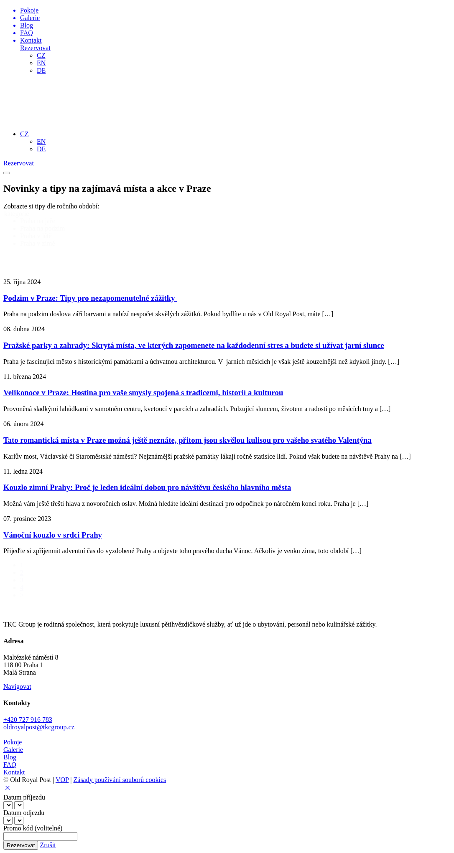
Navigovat (17, 686)
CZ (41, 55)
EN (41, 62)
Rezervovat (35, 47)
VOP (62, 779)
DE (41, 70)
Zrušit (48, 844)
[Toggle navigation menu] (6, 173)
